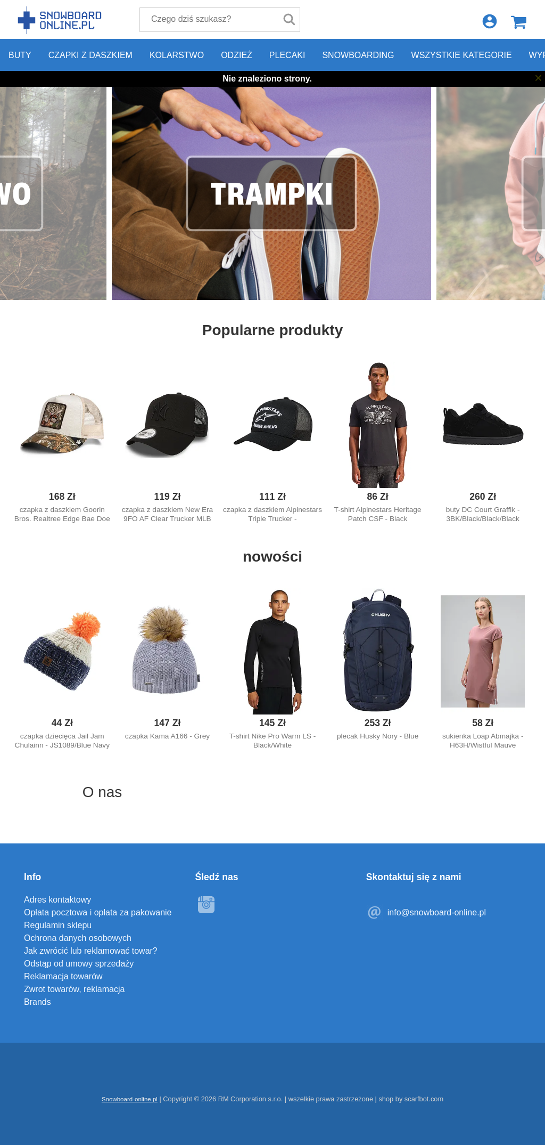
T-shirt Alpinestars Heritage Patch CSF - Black (378, 514)
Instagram (205, 904)
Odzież (236, 55)
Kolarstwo (177, 55)
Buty (20, 55)
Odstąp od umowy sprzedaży (79, 963)
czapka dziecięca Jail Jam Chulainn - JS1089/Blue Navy (62, 740)
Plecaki (287, 55)
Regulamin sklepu (58, 925)
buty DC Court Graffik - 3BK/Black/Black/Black (483, 514)
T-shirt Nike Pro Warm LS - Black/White (272, 740)
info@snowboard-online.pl (436, 912)
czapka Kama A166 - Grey (167, 736)
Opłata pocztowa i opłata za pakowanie (98, 912)
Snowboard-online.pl (61, 20)
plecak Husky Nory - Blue (377, 736)
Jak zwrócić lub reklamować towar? (91, 950)
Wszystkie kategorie (461, 55)
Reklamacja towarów (63, 976)
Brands (37, 1001)
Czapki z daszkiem (90, 55)
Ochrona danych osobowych (77, 938)
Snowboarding (358, 55)
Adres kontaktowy (57, 899)
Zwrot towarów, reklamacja (74, 989)
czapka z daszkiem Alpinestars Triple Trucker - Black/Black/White (272, 519)
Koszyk (518, 22)
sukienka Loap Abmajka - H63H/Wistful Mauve (483, 740)
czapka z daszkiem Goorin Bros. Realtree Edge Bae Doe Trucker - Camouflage (62, 519)
